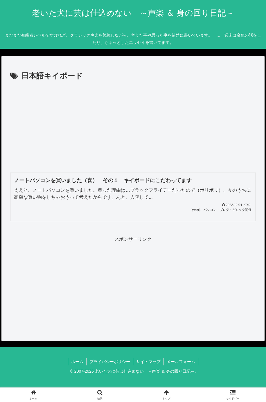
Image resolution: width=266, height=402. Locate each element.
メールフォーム (181, 361)
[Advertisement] (133, 126)
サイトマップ (148, 361)
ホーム (77, 361)
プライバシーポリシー (109, 361)
